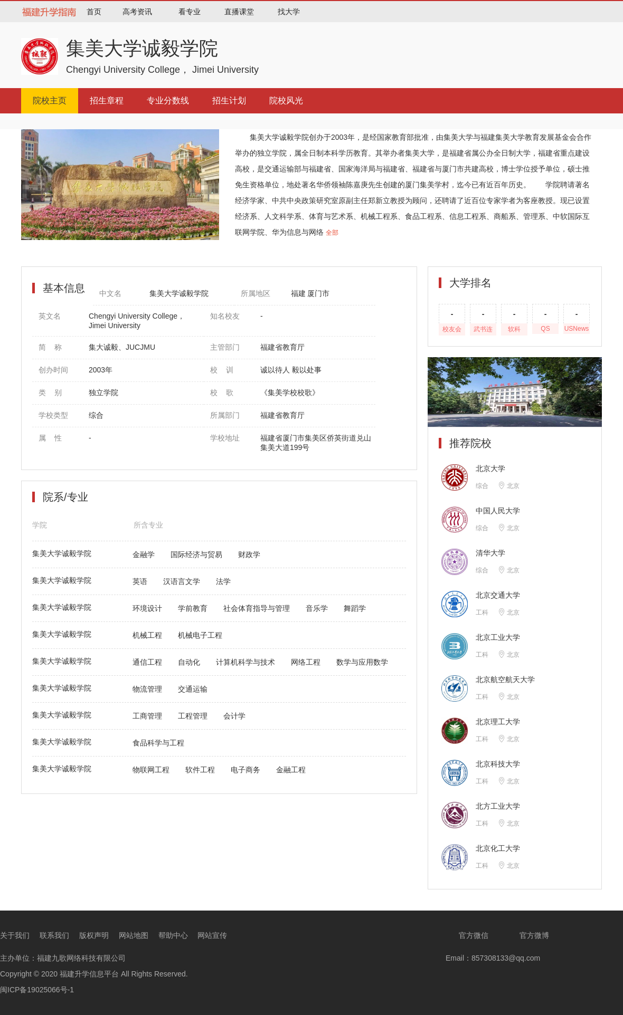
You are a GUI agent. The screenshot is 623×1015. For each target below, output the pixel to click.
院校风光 (286, 100)
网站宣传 (212, 935)
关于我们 (15, 935)
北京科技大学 (498, 764)
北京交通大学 (498, 595)
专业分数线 (168, 100)
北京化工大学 (498, 848)
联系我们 (54, 935)
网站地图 (133, 935)
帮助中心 (173, 935)
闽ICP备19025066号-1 (37, 989)
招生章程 (107, 100)
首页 (94, 11)
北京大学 (490, 468)
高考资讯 (137, 11)
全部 (332, 232)
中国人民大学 (498, 510)
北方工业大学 (498, 806)
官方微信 (467, 935)
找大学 (289, 11)
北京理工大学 (498, 721)
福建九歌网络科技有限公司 (81, 958)
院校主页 (50, 100)
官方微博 (527, 935)
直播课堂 (239, 11)
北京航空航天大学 (505, 679)
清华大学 (490, 553)
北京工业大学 (498, 637)
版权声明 (94, 935)
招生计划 (229, 100)
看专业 (189, 11)
